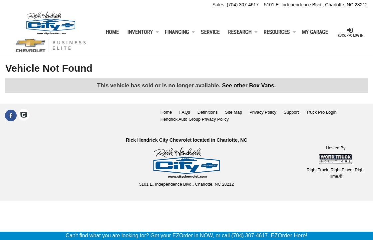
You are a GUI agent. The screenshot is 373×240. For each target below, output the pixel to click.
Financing (180, 32)
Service (210, 32)
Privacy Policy (262, 112)
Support (291, 112)
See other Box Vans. (249, 85)
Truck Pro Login (321, 112)
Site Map (233, 112)
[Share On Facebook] (11, 115)
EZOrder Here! (289, 235)
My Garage (315, 32)
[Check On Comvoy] (24, 115)
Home (112, 32)
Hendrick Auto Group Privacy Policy (195, 119)
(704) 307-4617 (243, 4)
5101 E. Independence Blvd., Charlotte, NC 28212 (316, 4)
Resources (279, 32)
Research (242, 32)
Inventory (143, 32)
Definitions (207, 112)
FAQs (184, 112)
